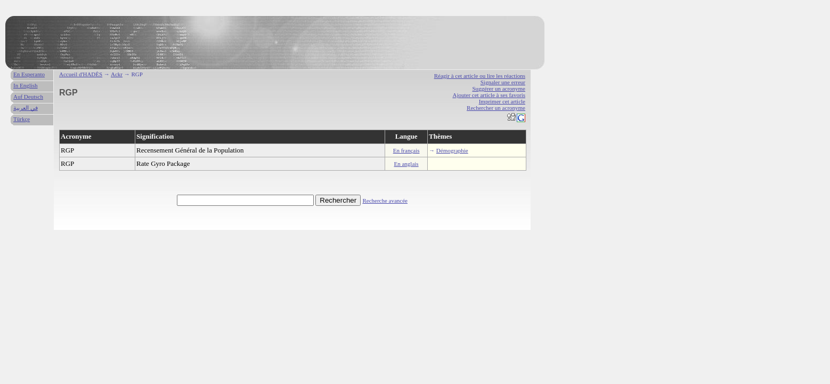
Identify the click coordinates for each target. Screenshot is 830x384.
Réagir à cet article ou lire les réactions (479, 76)
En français (406, 150)
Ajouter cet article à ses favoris (488, 95)
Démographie (452, 150)
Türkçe (21, 119)
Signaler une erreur (503, 82)
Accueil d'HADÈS (80, 74)
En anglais (406, 164)
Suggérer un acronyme (498, 88)
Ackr (117, 74)
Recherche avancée (385, 200)
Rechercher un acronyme (496, 108)
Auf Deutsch (28, 96)
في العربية (25, 108)
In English (25, 85)
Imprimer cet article (502, 101)
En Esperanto (29, 74)
